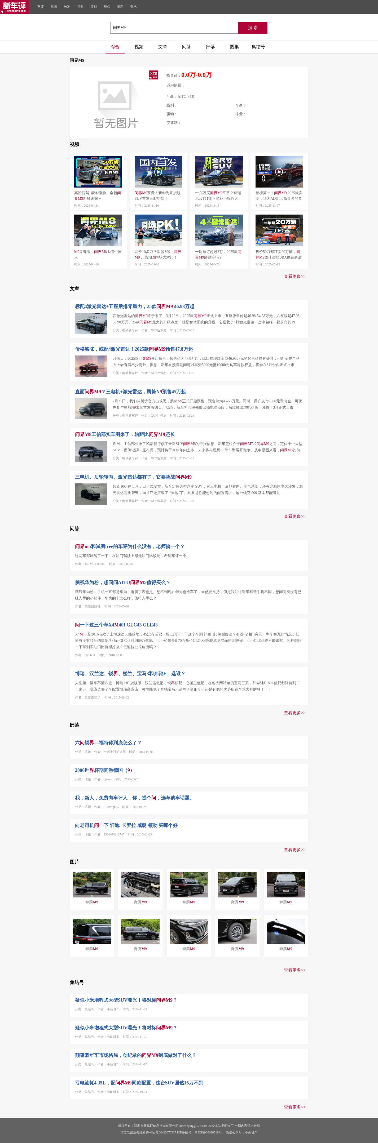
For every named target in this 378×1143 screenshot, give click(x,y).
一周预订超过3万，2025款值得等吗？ (218, 254)
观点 (107, 6)
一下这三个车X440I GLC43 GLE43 (116, 625)
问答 (186, 46)
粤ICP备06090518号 (208, 1132)
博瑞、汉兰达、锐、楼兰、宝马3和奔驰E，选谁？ (130, 673)
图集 (234, 46)
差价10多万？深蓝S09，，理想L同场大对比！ (158, 254)
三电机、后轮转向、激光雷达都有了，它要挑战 (133, 477)
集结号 (258, 46)
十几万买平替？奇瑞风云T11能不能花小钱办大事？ (218, 196)
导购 (80, 6)
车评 (40, 6)
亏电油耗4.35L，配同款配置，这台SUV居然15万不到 (139, 1083)
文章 (162, 46)
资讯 (133, 6)
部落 (210, 46)
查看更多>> (295, 276)
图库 (120, 6)
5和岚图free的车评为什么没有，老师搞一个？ (130, 546)
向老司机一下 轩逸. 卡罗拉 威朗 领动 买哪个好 (126, 825)
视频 (54, 6)
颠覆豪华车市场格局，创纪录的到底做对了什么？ (135, 1055)
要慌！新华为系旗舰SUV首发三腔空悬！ (158, 196)
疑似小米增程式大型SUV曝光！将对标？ (126, 1000)
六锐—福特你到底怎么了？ (108, 742)
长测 (67, 6)
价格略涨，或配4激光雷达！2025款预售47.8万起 (134, 349)
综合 (115, 46)
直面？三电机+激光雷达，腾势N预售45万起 (130, 391)
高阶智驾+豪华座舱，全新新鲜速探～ (97, 196)
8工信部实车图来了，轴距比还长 (125, 434)
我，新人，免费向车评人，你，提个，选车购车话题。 (134, 797)
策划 (93, 6)
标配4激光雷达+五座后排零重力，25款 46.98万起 (134, 306)
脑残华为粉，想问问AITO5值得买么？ (122, 582)
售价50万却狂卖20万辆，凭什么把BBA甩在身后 (279, 254)
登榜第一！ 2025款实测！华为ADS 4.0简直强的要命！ (279, 196)
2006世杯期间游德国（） (105, 770)
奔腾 (91, 902)
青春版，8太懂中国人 (98, 254)
